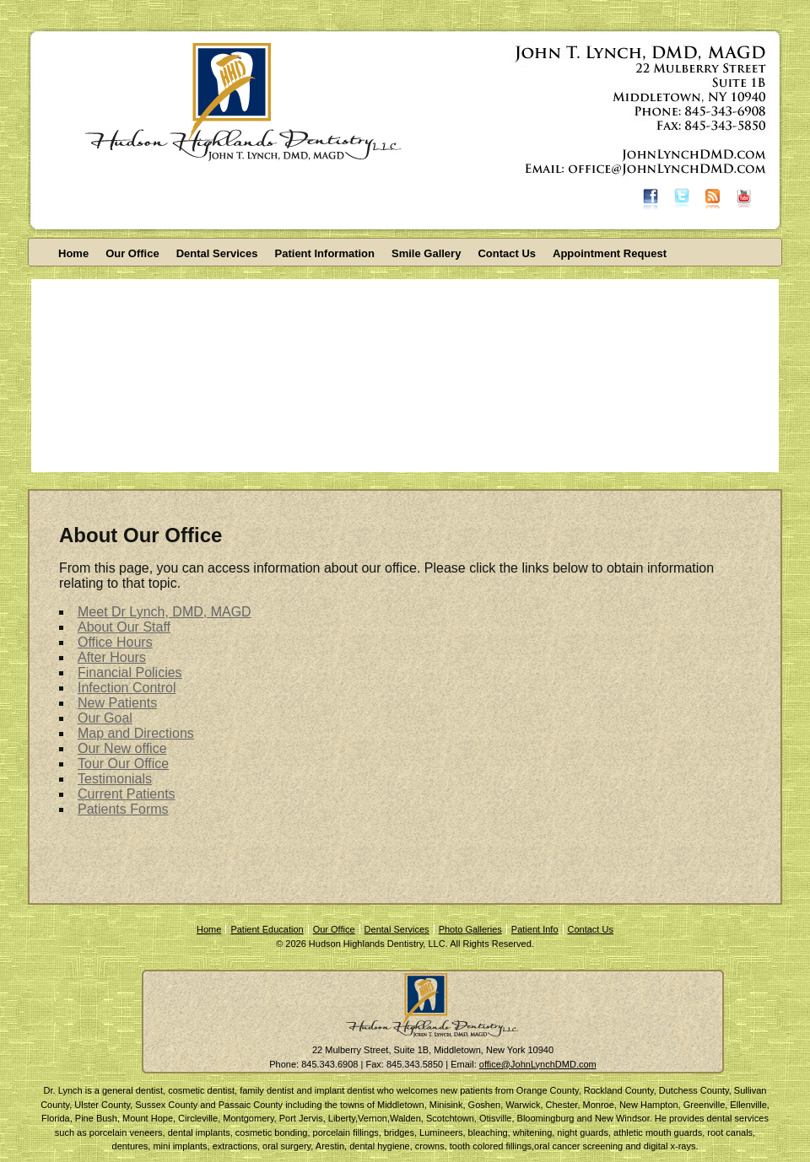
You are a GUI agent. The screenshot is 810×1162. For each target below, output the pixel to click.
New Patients (117, 703)
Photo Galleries (470, 929)
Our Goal (105, 718)
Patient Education (266, 929)
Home (73, 253)
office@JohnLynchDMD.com (538, 1064)
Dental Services (217, 253)
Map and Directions (136, 733)
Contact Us (507, 253)
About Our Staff (124, 627)
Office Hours (115, 642)
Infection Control (127, 688)
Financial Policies (130, 672)
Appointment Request (610, 253)
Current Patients (127, 794)
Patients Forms (123, 809)
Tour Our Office (123, 763)
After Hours (112, 657)
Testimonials (115, 779)
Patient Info (535, 929)
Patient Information (325, 253)
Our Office (132, 253)
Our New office (122, 748)
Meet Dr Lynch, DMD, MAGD (164, 612)
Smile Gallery (426, 253)
